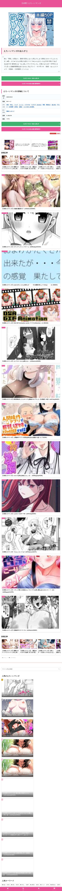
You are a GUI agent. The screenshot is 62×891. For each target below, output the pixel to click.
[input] (31, 356)
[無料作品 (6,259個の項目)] (33, 578)
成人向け (54, 104)
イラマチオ (27, 104)
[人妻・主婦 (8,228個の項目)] (55, 575)
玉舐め (20, 107)
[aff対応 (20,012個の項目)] (34, 572)
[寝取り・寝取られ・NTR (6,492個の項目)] (19, 578)
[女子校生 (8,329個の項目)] (42, 575)
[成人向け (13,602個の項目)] (7, 575)
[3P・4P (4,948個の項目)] (27, 583)
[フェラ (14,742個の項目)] (44, 572)
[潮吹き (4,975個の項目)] (18, 583)
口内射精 (11, 107)
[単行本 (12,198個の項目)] (18, 575)
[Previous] (2, 883)
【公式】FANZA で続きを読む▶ (31, 78)
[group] (10, 163)
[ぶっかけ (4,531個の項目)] (56, 583)
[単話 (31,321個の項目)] (5, 572)
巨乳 (7, 104)
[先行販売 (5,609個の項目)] (16, 580)
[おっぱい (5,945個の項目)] (55, 578)
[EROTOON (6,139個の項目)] (44, 578)
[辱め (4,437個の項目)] (47, 586)
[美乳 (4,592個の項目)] (46, 583)
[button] (58, 163)
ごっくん (21, 104)
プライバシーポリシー (31, 876)
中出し (11, 104)
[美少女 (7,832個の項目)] (6, 578)
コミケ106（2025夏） (29, 107)
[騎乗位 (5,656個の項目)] (6, 580)
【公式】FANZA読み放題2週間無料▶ (31, 83)
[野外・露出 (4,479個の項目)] (16, 586)
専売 (44, 104)
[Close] (9, 884)
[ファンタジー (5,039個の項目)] (7, 583)
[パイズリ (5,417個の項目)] (36, 580)
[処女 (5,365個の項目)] (46, 580)
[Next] (6, 883)
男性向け (48, 104)
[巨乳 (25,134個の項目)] (14, 572)
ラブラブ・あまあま (36, 104)
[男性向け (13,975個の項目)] (55, 572)
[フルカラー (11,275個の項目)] (30, 575)
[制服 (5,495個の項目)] (26, 580)
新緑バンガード (10, 111)
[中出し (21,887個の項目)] (24, 572)
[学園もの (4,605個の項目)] (37, 583)
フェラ (16, 104)
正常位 (16, 107)
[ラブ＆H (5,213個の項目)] (55, 580)
